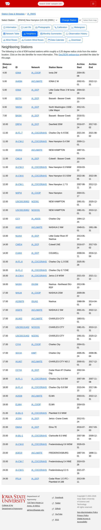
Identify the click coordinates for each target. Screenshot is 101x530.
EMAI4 (19, 427)
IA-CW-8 (20, 444)
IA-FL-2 (19, 270)
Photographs (42, 27)
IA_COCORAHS (39, 133)
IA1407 (19, 361)
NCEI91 (35, 201)
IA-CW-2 (20, 141)
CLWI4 (19, 253)
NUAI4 (19, 236)
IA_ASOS (35, 219)
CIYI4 (18, 344)
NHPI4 (19, 193)
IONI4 (18, 73)
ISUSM (34, 284)
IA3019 (19, 453)
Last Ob (26, 27)
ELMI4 (19, 404)
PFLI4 (18, 479)
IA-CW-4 (20, 276)
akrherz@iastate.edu (35, 510)
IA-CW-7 (20, 461)
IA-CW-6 (20, 176)
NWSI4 (19, 107)
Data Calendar (56, 40)
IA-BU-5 (19, 413)
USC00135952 (22, 201)
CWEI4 (19, 244)
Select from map (90, 20)
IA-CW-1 (20, 184)
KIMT (33, 353)
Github (56, 508)
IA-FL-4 (19, 387)
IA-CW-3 (20, 167)
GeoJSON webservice (69, 55)
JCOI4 (18, 418)
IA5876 (19, 310)
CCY (18, 219)
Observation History (76, 34)
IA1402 (19, 319)
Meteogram (78, 27)
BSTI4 (18, 98)
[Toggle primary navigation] (93, 3)
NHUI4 (19, 293)
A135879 (20, 301)
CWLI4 (19, 159)
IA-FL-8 (19, 262)
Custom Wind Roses (33, 40)
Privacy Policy (83, 515)
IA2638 (19, 396)
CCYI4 (19, 370)
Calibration (60, 27)
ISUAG (34, 301)
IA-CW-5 (20, 470)
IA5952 (19, 150)
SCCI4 (19, 353)
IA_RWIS (31, 14)
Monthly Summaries (51, 34)
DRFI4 (19, 124)
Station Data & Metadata (13, 14)
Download (75, 40)
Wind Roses (10, 40)
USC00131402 (22, 327)
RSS (55, 519)
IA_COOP (36, 73)
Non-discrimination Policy (87, 512)
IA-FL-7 (19, 133)
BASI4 (18, 116)
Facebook (57, 497)
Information (9, 27)
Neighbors (30, 34)
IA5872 (19, 227)
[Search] (51, 4)
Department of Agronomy (12, 509)
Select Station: (8, 20)
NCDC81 (35, 210)
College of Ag (7, 505)
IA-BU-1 (19, 436)
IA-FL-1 (19, 379)
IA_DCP (35, 90)
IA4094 (19, 81)
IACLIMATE (36, 81)
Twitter (56, 503)
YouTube (57, 514)
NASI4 (19, 284)
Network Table (11, 34)
